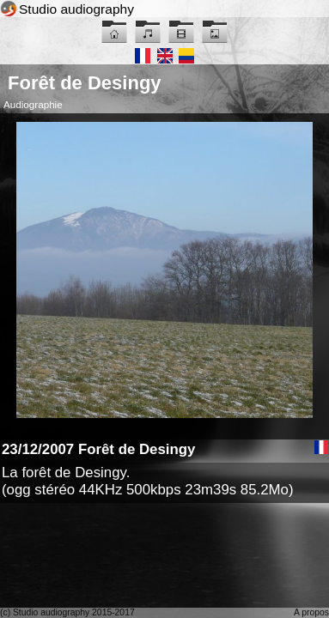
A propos (311, 612)
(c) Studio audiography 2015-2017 (67, 612)
